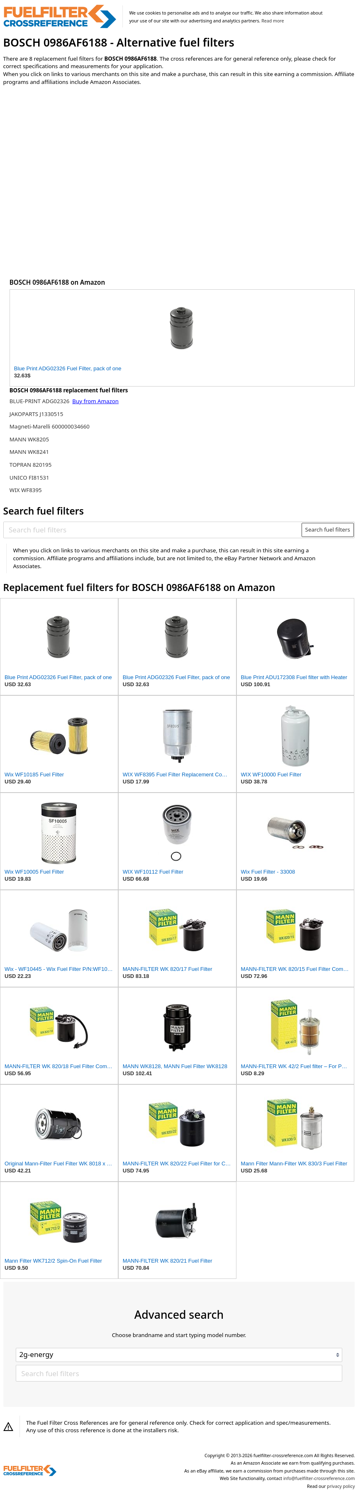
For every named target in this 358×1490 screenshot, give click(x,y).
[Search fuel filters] (153, 529)
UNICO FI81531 (29, 477)
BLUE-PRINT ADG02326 (40, 401)
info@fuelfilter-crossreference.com (319, 1478)
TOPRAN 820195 (31, 464)
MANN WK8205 (29, 439)
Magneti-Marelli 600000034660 (50, 426)
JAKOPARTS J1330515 (36, 414)
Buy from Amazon (95, 401)
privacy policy (341, 1486)
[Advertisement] (72, 161)
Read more (272, 21)
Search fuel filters (327, 529)
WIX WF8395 (26, 490)
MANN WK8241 (29, 452)
